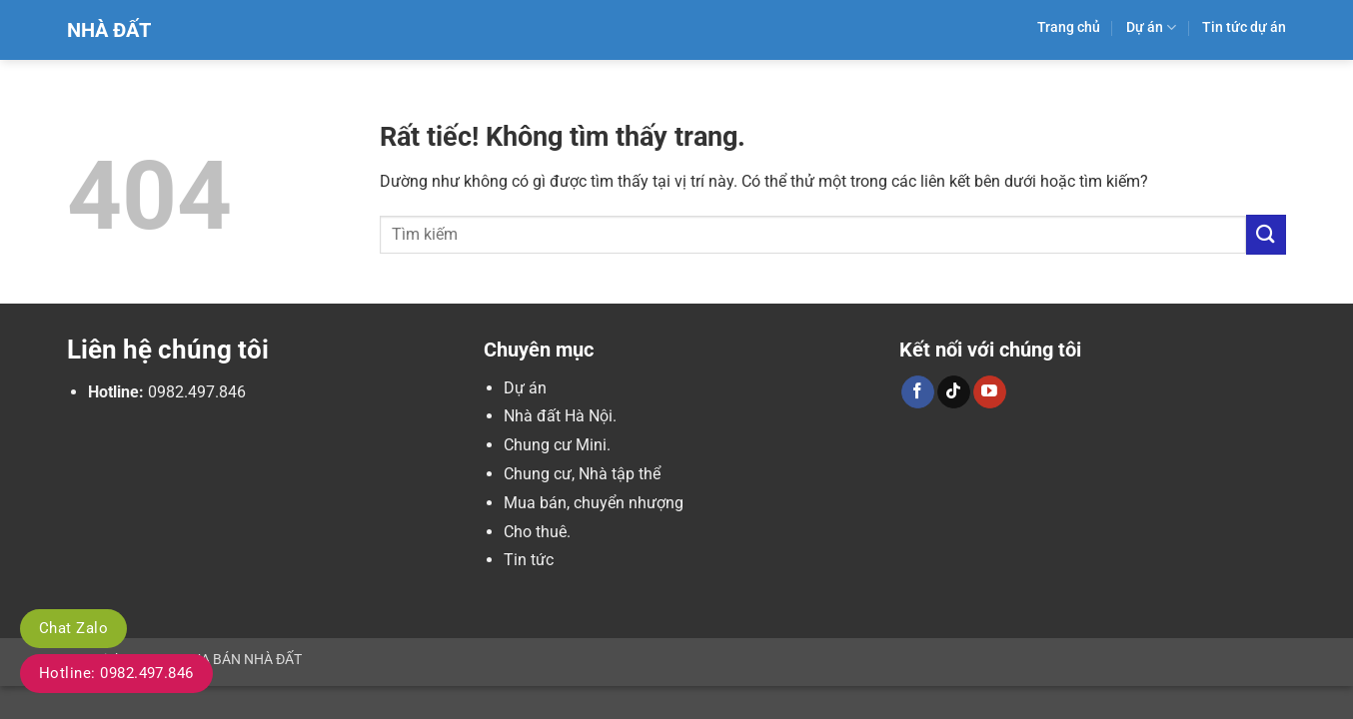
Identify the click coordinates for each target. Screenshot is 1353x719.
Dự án (1151, 27)
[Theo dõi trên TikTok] (953, 392)
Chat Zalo (73, 628)
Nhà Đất (109, 30)
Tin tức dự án (1244, 27)
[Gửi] (1266, 234)
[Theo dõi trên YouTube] (989, 392)
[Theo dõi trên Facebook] (917, 392)
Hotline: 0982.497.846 (116, 673)
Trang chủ (1068, 27)
